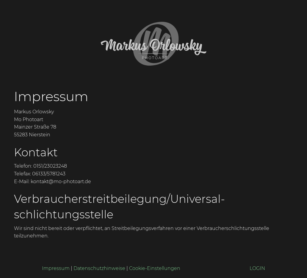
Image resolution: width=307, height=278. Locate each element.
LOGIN (257, 268)
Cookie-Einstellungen (154, 268)
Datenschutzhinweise (99, 268)
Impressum (56, 268)
